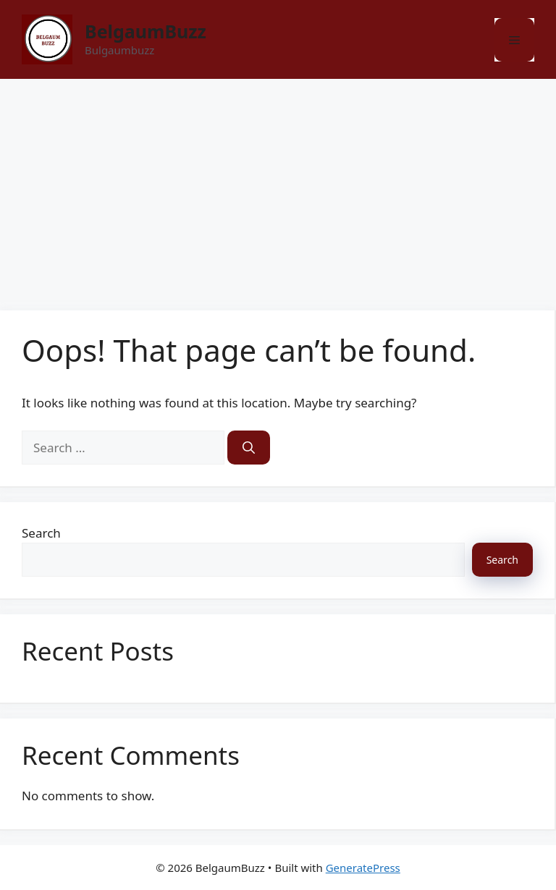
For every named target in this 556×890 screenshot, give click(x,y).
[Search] (248, 448)
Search (41, 533)
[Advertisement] (278, 187)
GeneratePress (363, 867)
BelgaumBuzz (145, 31)
